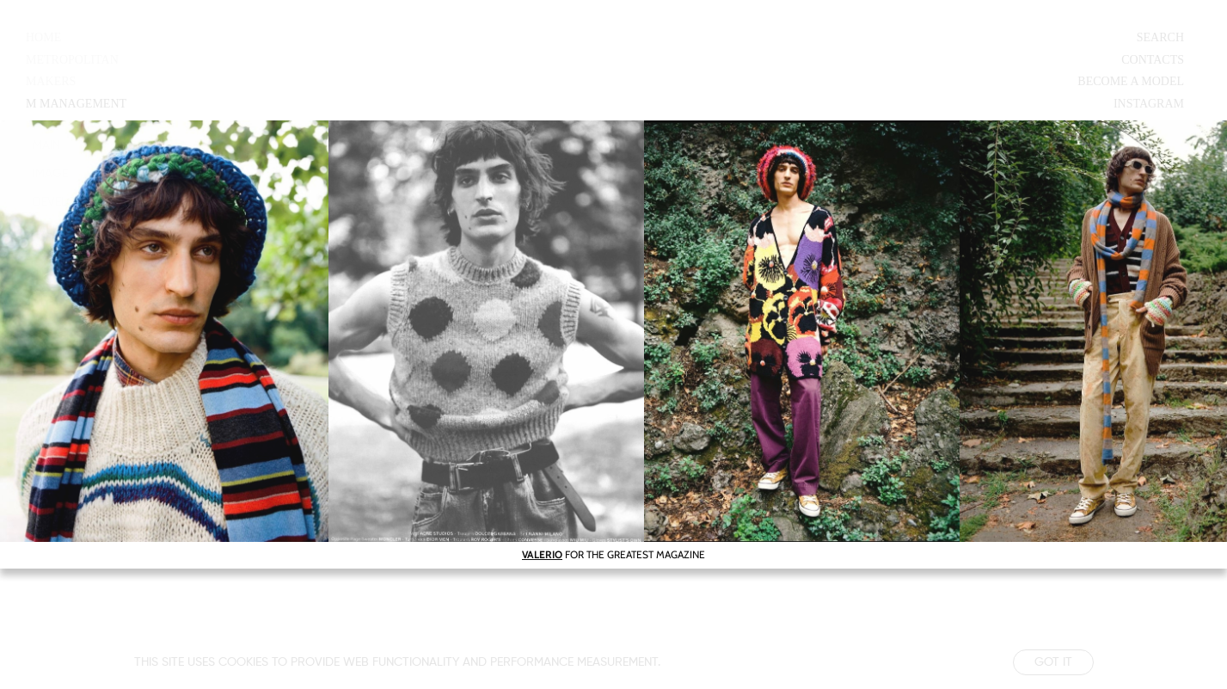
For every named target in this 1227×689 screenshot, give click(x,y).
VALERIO (542, 554)
